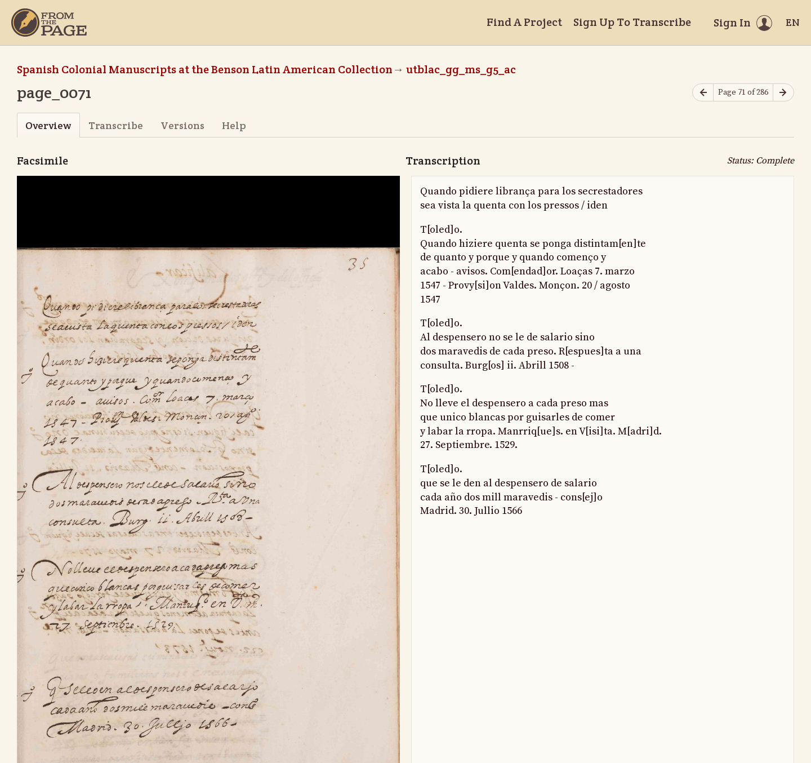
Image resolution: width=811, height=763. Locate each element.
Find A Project (524, 22)
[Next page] (783, 92)
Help (234, 125)
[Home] (49, 22)
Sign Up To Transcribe (632, 22)
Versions (182, 125)
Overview (48, 125)
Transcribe (115, 125)
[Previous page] (703, 92)
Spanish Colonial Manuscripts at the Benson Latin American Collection (205, 69)
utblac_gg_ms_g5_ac (461, 69)
